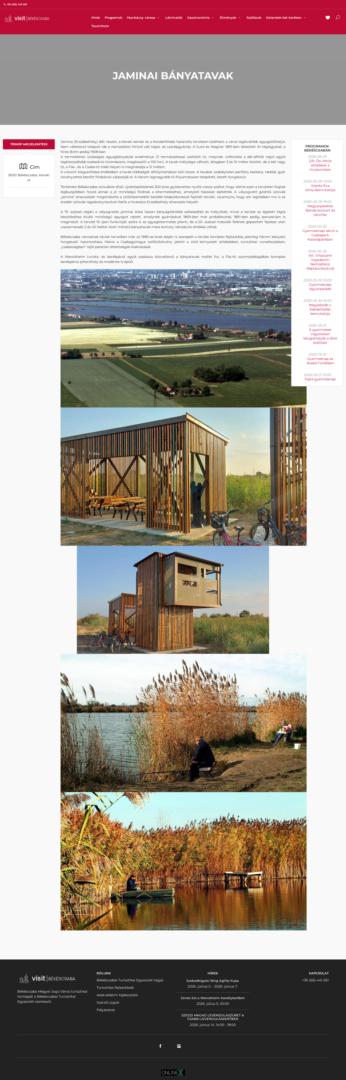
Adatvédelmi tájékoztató (117, 995)
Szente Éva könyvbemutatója (320, 187)
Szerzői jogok (108, 1002)
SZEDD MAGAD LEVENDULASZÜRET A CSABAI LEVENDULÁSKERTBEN (212, 1017)
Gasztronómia (201, 17)
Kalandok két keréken (286, 17)
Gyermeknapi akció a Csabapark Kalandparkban (320, 235)
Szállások (254, 17)
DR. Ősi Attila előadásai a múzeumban (320, 165)
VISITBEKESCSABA (27, 18)
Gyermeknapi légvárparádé (320, 286)
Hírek (95, 17)
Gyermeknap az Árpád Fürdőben (320, 361)
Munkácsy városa (144, 17)
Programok (113, 17)
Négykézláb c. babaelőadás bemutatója (320, 309)
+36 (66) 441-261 (315, 980)
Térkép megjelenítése (29, 144)
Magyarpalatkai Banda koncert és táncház (320, 210)
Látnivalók (173, 17)
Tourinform (100, 26)
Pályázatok (106, 1010)
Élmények (230, 17)
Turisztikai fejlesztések (115, 987)
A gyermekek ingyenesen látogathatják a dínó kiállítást (320, 336)
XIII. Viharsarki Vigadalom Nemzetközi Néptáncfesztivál (320, 262)
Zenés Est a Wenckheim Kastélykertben (213, 998)
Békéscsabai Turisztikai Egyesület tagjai (130, 980)
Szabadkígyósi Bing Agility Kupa (212, 981)
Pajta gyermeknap (320, 379)
